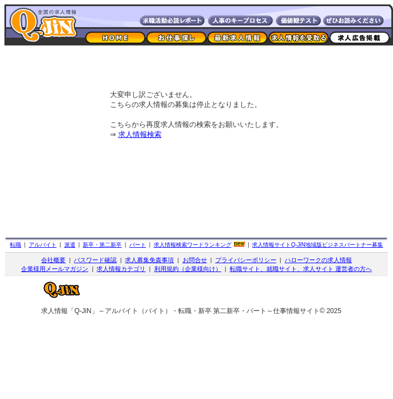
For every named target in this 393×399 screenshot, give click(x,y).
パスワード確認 (95, 260)
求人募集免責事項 (149, 260)
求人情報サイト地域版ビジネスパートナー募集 (317, 245)
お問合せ (195, 260)
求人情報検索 (140, 134)
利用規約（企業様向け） (187, 268)
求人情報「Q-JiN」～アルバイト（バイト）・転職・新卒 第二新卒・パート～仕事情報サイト (180, 311)
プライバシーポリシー (245, 260)
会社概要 (53, 260)
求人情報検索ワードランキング (192, 245)
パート (137, 245)
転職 (15, 245)
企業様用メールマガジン (54, 268)
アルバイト (43, 245)
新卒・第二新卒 (102, 245)
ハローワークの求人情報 (318, 260)
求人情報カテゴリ (121, 268)
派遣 (69, 245)
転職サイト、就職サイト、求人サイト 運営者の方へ (301, 268)
